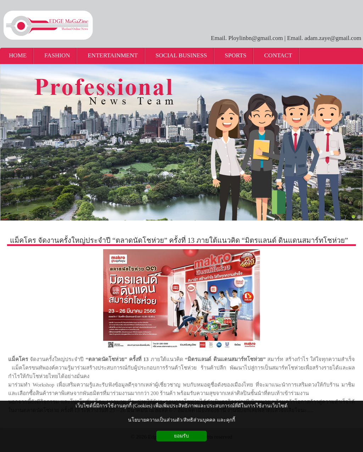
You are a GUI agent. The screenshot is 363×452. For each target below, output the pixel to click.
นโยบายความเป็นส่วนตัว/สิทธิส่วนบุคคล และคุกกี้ (181, 420)
